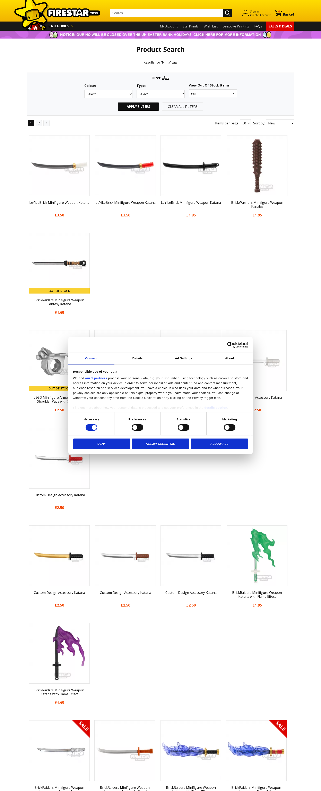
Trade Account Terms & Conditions (120, 745)
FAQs (258, 26)
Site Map (33, 760)
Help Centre (103, 708)
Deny (101, 444)
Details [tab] (137, 358)
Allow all (219, 444)
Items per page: (227, 123)
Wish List (211, 26)
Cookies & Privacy (40, 742)
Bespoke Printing (236, 26)
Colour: (90, 86)
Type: (141, 86)
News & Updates (39, 719)
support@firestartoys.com (114, 721)
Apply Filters (138, 106)
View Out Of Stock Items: (209, 86)
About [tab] (229, 358)
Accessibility (36, 748)
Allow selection (160, 444)
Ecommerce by (279, 786)
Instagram (193, 717)
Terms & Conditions (42, 736)
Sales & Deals (280, 26)
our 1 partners (96, 378)
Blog (30, 725)
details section (215, 407)
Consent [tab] (91, 358)
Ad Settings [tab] (183, 358)
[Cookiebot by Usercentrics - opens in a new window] (230, 345)
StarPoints (191, 26)
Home (31, 701)
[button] (213, 93)
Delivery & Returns (41, 730)
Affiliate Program (107, 752)
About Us (34, 713)
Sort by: (259, 123)
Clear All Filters (183, 106)
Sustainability (37, 754)
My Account (169, 26)
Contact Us (102, 701)
